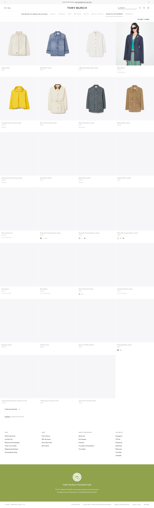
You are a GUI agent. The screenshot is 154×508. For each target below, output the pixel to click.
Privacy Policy (76, 504)
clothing (7, 416)
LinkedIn (118, 455)
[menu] (8, 8)
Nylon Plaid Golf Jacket (86, 289)
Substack (119, 446)
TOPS (69, 14)
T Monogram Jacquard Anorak (49, 401)
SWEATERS (77, 14)
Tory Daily (82, 449)
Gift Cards (45, 446)
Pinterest (119, 449)
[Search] (127, 8)
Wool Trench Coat (7, 233)
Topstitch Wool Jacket (124, 178)
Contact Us (8, 439)
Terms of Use (137, 504)
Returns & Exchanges (12, 442)
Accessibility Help (11, 452)
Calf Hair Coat (44, 345)
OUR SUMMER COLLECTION (83, 2)
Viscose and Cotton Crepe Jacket (12, 178)
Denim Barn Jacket (46, 68)
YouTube (119, 452)
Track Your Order (11, 446)
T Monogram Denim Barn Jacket (88, 68)
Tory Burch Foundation (86, 446)
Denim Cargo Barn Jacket (86, 123)
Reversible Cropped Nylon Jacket (50, 233)
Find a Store (46, 436)
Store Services (47, 442)
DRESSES (61, 14)
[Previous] (5, 2)
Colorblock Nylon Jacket (125, 289)
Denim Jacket (6, 68)
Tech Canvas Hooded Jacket (87, 401)
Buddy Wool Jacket (85, 178)
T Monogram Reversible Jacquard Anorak (14, 401)
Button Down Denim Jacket (48, 123)
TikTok (118, 439)
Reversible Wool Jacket (124, 345)
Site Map (146, 504)
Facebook (119, 442)
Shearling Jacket (7, 345)
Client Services (10, 436)
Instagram (119, 436)
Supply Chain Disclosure (121, 504)
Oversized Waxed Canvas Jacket (12, 123)
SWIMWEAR (129, 14)
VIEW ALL (53, 14)
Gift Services (46, 439)
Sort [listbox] (147, 19)
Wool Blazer (121, 68)
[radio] (41, 238)
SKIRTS (86, 14)
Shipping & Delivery (11, 449)
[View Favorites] (144, 8)
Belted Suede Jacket (123, 123)
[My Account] (140, 8)
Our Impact (82, 439)
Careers (81, 442)
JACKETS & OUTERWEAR (114, 14)
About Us (82, 436)
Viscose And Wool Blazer (86, 345)
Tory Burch (77, 8)
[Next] (149, 2)
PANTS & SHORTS (97, 14)
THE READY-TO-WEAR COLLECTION (34, 14)
